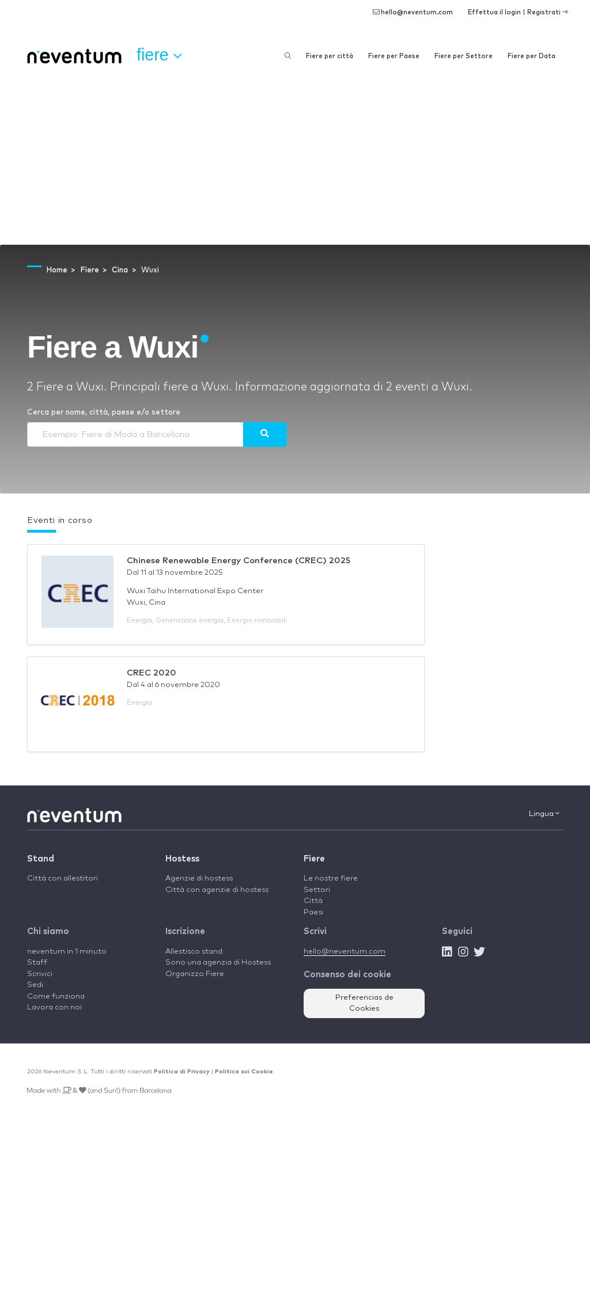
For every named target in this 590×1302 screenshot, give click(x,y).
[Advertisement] (295, 158)
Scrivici (39, 974)
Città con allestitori (62, 878)
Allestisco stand (193, 951)
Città (313, 901)
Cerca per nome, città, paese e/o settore (103, 412)
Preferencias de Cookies (364, 1003)
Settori (317, 890)
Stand (40, 859)
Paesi (313, 912)
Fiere (314, 859)
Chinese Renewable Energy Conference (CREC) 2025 (238, 560)
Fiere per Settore (463, 56)
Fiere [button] (159, 55)
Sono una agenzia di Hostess (218, 962)
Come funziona (56, 996)
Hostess (182, 859)
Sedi (35, 985)
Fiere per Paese (393, 56)
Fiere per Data (531, 56)
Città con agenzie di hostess (216, 890)
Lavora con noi (54, 1007)
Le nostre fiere (331, 878)
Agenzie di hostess (199, 878)
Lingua (544, 814)
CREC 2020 (151, 673)
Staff (37, 962)
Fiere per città (329, 56)
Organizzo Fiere (194, 974)
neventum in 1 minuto (67, 951)
